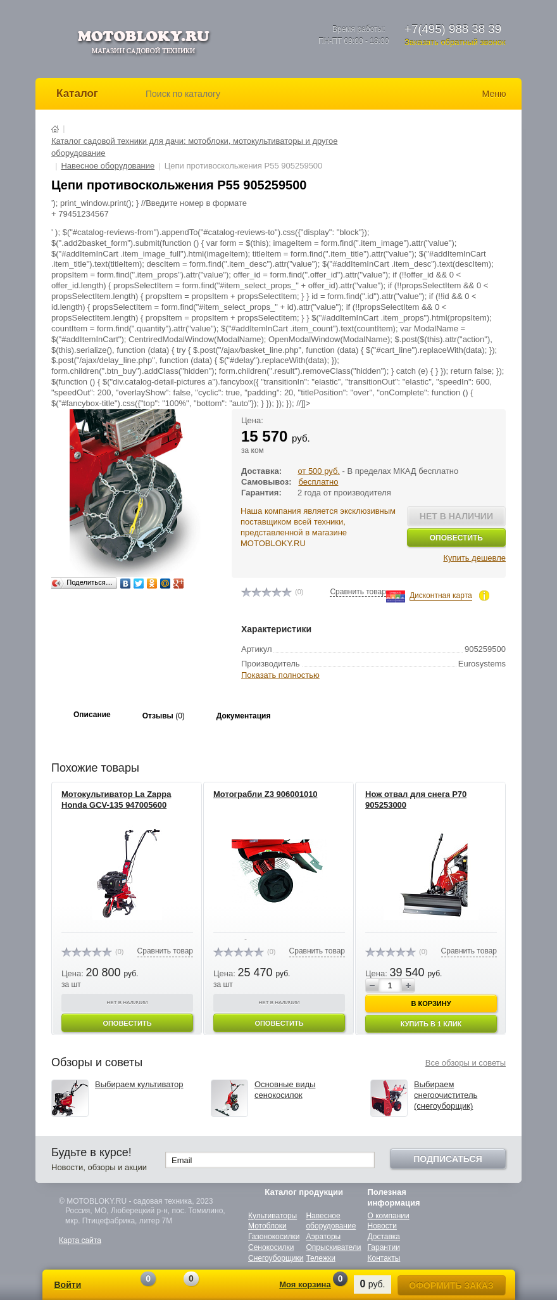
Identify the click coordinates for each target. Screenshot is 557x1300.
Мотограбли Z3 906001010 (265, 794)
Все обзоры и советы (465, 1062)
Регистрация (104, 1286)
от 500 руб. (318, 471)
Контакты (384, 1258)
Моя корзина (304, 1284)
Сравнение (133, 1286)
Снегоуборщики (276, 1258)
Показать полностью (280, 675)
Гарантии (384, 1247)
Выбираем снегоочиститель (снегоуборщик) (445, 1095)
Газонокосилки (273, 1236)
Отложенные (177, 1286)
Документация (243, 715)
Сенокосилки (271, 1247)
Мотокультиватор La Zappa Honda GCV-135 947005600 (116, 799)
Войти (68, 1285)
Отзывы (163, 715)
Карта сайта (80, 1240)
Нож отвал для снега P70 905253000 (415, 799)
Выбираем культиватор (139, 1084)
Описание (92, 714)
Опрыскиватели (333, 1247)
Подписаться (447, 1159)
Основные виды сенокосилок (284, 1090)
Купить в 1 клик (431, 1024)
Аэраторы (323, 1236)
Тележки (320, 1258)
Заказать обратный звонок (455, 42)
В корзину (431, 1003)
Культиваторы (272, 1215)
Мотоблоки (267, 1225)
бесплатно (318, 482)
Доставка (384, 1236)
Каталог (77, 93)
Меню (494, 94)
